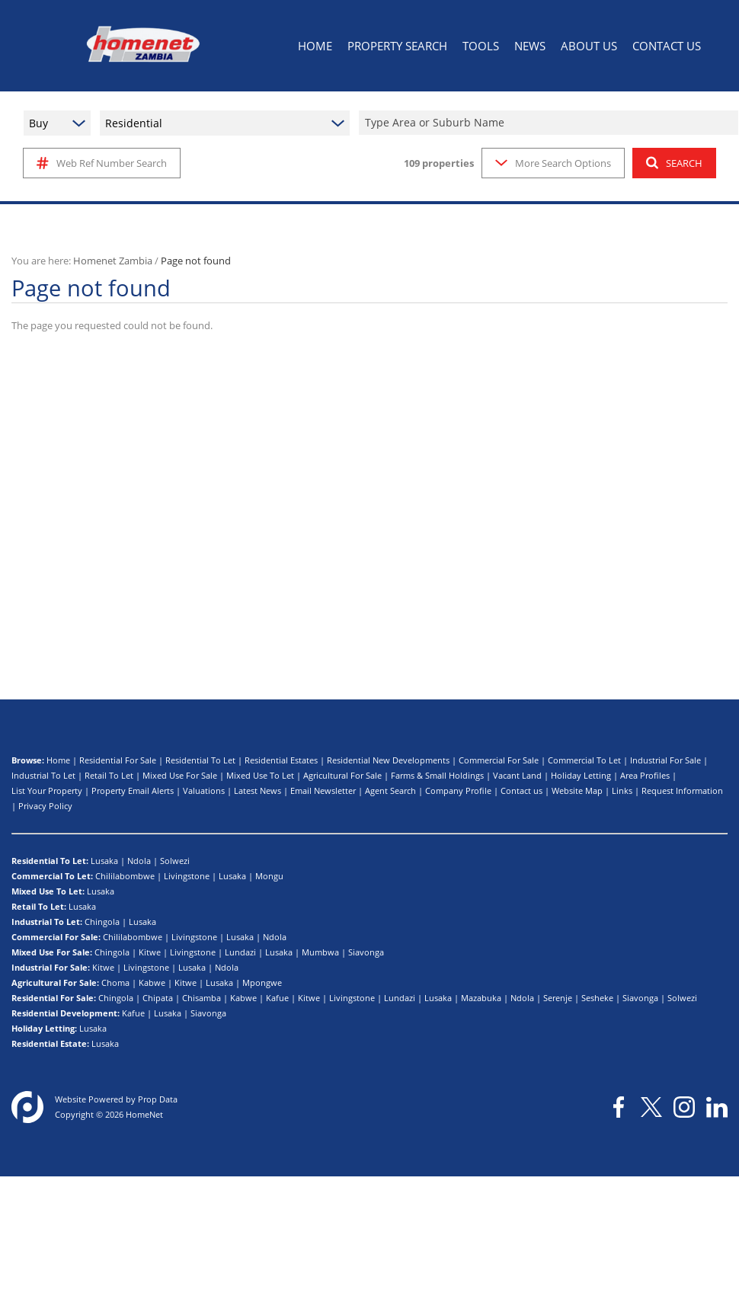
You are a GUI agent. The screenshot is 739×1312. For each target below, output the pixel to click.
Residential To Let (200, 760)
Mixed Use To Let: (48, 891)
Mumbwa (320, 952)
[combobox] (550, 123)
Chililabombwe (125, 876)
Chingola (102, 921)
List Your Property (46, 790)
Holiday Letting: (44, 1028)
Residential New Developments (388, 760)
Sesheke (597, 997)
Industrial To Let (43, 775)
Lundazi (240, 952)
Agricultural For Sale (342, 775)
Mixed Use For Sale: (51, 952)
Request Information (682, 790)
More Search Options (553, 163)
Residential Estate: (50, 1043)
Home (58, 760)
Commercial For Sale (499, 760)
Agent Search (390, 790)
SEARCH (674, 163)
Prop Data (158, 1099)
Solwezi (175, 860)
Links (622, 790)
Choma (115, 982)
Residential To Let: (49, 860)
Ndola (139, 860)
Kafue (277, 997)
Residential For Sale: (53, 997)
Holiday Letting (581, 775)
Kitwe (150, 952)
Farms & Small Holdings (437, 775)
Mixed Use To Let (260, 775)
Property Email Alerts (132, 790)
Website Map (577, 790)
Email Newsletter (323, 790)
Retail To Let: (38, 906)
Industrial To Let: (46, 921)
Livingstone (187, 876)
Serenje (557, 997)
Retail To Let (109, 775)
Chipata (157, 997)
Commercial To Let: (52, 876)
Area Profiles (645, 775)
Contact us (521, 790)
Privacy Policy (45, 805)
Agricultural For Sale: (55, 982)
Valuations (204, 790)
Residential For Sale (117, 760)
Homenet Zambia (112, 260)
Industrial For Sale (665, 760)
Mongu (269, 876)
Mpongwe (262, 982)
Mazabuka (481, 997)
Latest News (257, 790)
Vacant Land (517, 775)
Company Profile (458, 790)
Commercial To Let (584, 760)
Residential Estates (281, 760)
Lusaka (104, 860)
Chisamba (201, 997)
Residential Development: (65, 1013)
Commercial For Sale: (56, 936)
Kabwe (152, 982)
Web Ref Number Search (102, 163)
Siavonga (366, 952)
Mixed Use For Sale (179, 775)
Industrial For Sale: (50, 967)
